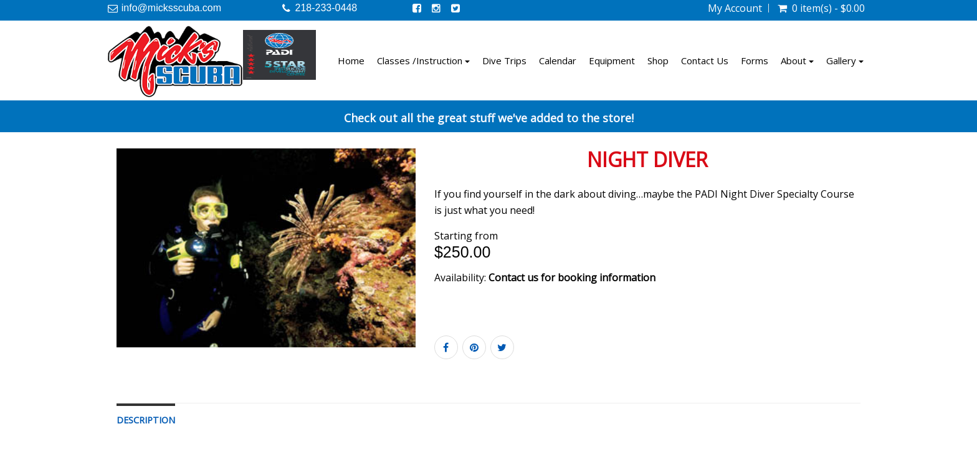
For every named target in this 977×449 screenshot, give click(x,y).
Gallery (845, 60)
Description (146, 420)
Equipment (612, 60)
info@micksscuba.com (171, 7)
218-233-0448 (326, 7)
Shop (658, 60)
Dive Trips (504, 60)
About (797, 60)
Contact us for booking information (571, 277)
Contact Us (704, 60)
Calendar (557, 60)
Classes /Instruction (423, 60)
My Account (735, 8)
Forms (754, 60)
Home (351, 60)
